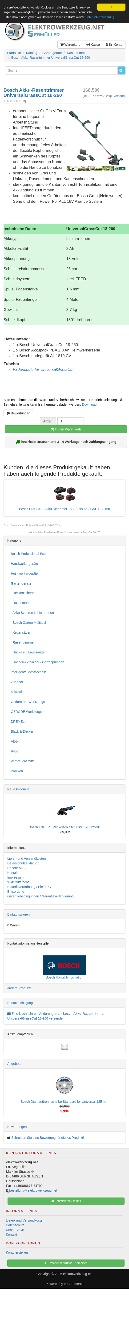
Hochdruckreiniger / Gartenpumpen (37, 662)
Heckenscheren (23, 593)
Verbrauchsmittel (23, 761)
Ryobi (15, 751)
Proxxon (17, 771)
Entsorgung (15, 891)
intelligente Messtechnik (28, 672)
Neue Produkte (18, 789)
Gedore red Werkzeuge (28, 702)
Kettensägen (21, 632)
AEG (14, 741)
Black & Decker (22, 731)
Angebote (14, 1063)
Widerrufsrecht (18, 882)
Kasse (93, 44)
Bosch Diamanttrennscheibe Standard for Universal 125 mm (65, 1101)
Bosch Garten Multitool (28, 622)
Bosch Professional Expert (30, 554)
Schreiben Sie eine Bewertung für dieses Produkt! (47, 1138)
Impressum (15, 877)
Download (89, 404)
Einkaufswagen (18, 914)
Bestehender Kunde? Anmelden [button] (66, 1263)
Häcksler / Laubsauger (28, 652)
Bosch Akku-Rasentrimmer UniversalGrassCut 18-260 (72, 532)
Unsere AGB (16, 868)
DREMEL (17, 721)
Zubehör (17, 682)
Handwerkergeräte (24, 564)
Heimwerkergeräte (24, 573)
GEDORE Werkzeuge (27, 712)
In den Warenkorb (66, 429)
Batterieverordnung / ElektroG (29, 887)
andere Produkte (19, 988)
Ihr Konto (114, 44)
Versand (119, 96)
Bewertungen (18, 413)
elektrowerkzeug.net (78, 1274)
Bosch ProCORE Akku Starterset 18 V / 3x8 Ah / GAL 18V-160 (64, 509)
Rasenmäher (21, 603)
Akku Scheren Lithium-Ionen (32, 613)
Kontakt (12, 873)
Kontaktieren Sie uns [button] (66, 1201)
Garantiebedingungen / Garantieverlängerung (40, 896)
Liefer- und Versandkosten (26, 858)
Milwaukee (18, 692)
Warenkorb (70, 44)
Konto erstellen (17, 1252)
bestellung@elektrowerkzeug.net (33, 1190)
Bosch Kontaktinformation (64, 977)
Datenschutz (15, 1225)
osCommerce (73, 1284)
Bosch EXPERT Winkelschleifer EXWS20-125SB (64, 827)
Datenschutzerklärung (100, 17)
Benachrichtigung (20, 1003)
